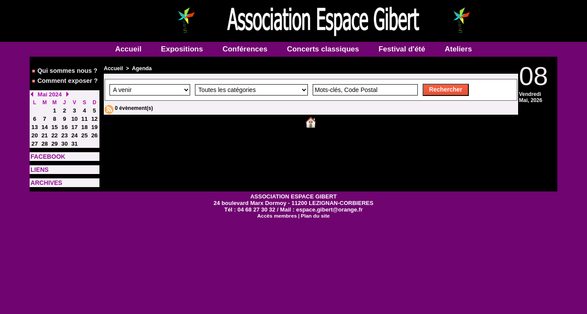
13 (35, 122)
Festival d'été (403, 49)
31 (74, 138)
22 (54, 130)
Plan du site (314, 207)
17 (74, 122)
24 (74, 130)
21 (45, 130)
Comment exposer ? (63, 78)
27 (35, 138)
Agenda (140, 68)
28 (45, 138)
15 (54, 122)
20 (35, 130)
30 (64, 138)
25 (84, 130)
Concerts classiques (324, 49)
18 (84, 122)
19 (94, 122)
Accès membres (277, 207)
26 (94, 130)
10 (74, 115)
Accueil (129, 49)
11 (84, 115)
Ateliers (458, 49)
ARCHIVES (44, 175)
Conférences (246, 49)
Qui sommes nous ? (63, 69)
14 (45, 122)
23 (64, 130)
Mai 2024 (48, 91)
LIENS (38, 163)
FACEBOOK (45, 150)
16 (64, 122)
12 (94, 115)
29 (54, 138)
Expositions (183, 49)
